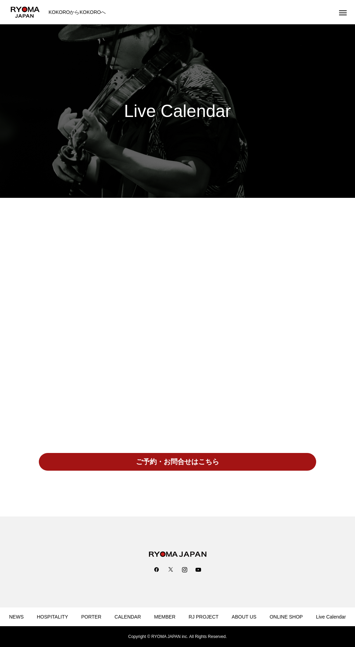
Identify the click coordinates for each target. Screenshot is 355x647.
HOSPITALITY (52, 617)
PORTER (91, 617)
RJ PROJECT (203, 617)
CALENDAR (127, 617)
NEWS (16, 617)
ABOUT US (244, 617)
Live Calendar (331, 617)
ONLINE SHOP (286, 617)
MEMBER (164, 617)
